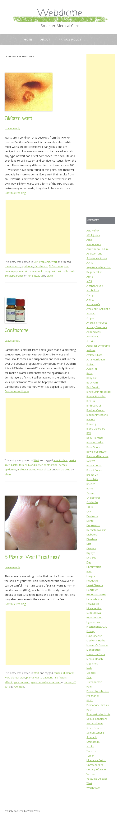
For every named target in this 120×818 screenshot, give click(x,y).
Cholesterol (93, 497)
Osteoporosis (94, 682)
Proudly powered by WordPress (22, 811)
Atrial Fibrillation (95, 359)
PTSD (89, 700)
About (45, 39)
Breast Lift (92, 474)
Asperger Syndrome (98, 345)
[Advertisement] (38, 227)
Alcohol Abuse (94, 286)
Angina (90, 318)
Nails (89, 668)
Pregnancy (92, 695)
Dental (90, 520)
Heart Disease (94, 585)
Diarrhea (91, 539)
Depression (93, 525)
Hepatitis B (92, 603)
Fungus (90, 576)
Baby (89, 373)
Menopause (93, 649)
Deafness (92, 516)
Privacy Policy (70, 39)
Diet (88, 543)
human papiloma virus (18, 271)
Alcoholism (92, 290)
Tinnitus (91, 751)
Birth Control (93, 405)
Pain (89, 686)
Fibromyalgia (93, 566)
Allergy (90, 299)
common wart (12, 266)
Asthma (90, 350)
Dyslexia (91, 557)
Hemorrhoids (94, 599)
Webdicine (60, 13)
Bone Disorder (94, 442)
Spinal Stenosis (95, 732)
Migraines (92, 663)
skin (54, 271)
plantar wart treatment (39, 677)
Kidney (90, 631)
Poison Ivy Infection (97, 691)
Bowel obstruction (96, 451)
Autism (90, 364)
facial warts (41, 266)
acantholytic (60, 460)
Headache (92, 580)
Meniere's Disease (97, 645)
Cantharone (16, 330)
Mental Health (94, 659)
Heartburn (92, 590)
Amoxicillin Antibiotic (98, 309)
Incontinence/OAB (96, 626)
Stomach (91, 737)
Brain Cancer (93, 465)
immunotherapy (41, 271)
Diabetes (91, 534)
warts (32, 469)
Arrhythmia (92, 336)
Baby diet (91, 378)
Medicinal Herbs (95, 640)
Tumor (90, 755)
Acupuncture (93, 244)
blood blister (35, 465)
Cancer (90, 493)
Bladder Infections (97, 414)
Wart (54, 262)
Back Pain (92, 382)
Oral (88, 677)
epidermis (27, 266)
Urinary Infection (96, 769)
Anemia (90, 313)
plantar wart (18, 677)
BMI (88, 433)
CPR (88, 511)
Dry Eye (90, 553)
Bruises (90, 484)
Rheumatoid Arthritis (98, 714)
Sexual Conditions (97, 719)
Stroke (90, 746)
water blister (44, 469)
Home (28, 39)
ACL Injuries (93, 235)
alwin (50, 275)
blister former (19, 465)
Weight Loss (93, 788)
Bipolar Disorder (95, 396)
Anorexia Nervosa (97, 322)
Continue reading (17, 193)
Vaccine (90, 774)
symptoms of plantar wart (46, 682)
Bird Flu (90, 401)
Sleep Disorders (95, 728)
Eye (88, 562)
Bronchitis (92, 479)
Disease (91, 548)
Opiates (91, 672)
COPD (89, 507)
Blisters (90, 419)
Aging (89, 276)
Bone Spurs (93, 447)
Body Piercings (95, 438)
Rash (89, 709)
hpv (66, 266)
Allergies (91, 295)
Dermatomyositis (96, 530)
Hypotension (93, 622)
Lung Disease (94, 636)
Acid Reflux (92, 230)
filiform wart (56, 266)
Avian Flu (91, 368)
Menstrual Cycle (95, 654)
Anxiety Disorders (96, 327)
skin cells (63, 271)
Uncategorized (95, 765)
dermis (63, 465)
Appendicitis (93, 332)
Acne (89, 239)
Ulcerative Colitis (96, 760)
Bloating (91, 424)
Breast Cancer (94, 470)
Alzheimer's (93, 304)
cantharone (51, 465)
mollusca (22, 469)
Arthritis (90, 341)
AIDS (89, 281)
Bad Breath (92, 387)
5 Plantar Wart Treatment (33, 557)
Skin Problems (42, 262)
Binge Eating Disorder (98, 391)
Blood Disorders (95, 428)
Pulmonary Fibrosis (97, 705)
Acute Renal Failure (97, 249)
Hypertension (94, 617)
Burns (89, 488)
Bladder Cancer (95, 410)
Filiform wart (18, 118)
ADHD (89, 262)
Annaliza (19, 686)
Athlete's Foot (94, 355)
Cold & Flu (92, 502)
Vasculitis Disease (97, 778)
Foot (88, 571)
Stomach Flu (93, 742)
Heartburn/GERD (96, 594)
